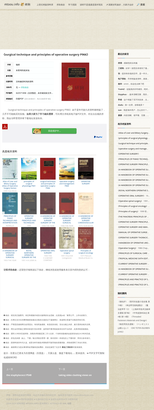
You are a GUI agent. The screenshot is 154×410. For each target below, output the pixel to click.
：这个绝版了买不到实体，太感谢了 (135, 99)
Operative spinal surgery (67, 251)
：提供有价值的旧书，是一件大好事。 (135, 73)
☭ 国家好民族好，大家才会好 (119, 4)
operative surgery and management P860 (66, 183)
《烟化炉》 (122, 301)
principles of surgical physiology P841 (29, 183)
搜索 (142, 4)
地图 (69, 403)
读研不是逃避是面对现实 (91, 4)
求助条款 (61, 4)
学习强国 (72, 4)
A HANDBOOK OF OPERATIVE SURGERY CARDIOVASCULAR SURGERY (85, 220)
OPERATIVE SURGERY (85, 182)
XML (65, 403)
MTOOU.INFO (32, 403)
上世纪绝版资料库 (45, 4)
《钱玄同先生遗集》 (126, 324)
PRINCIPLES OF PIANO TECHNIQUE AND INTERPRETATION (10, 219)
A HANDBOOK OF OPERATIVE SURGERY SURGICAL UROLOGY (66, 220)
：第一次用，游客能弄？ (130, 105)
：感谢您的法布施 (127, 63)
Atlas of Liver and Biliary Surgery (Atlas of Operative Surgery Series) (10, 184)
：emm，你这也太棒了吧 (130, 84)
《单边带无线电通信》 (134, 305)
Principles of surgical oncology (86, 251)
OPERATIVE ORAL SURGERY (48, 251)
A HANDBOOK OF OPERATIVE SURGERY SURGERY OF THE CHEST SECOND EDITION (48, 221)
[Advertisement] (77, 30)
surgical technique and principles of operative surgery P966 (48, 184)
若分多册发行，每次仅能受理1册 (37, 99)
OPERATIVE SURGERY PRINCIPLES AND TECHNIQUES (29, 219)
